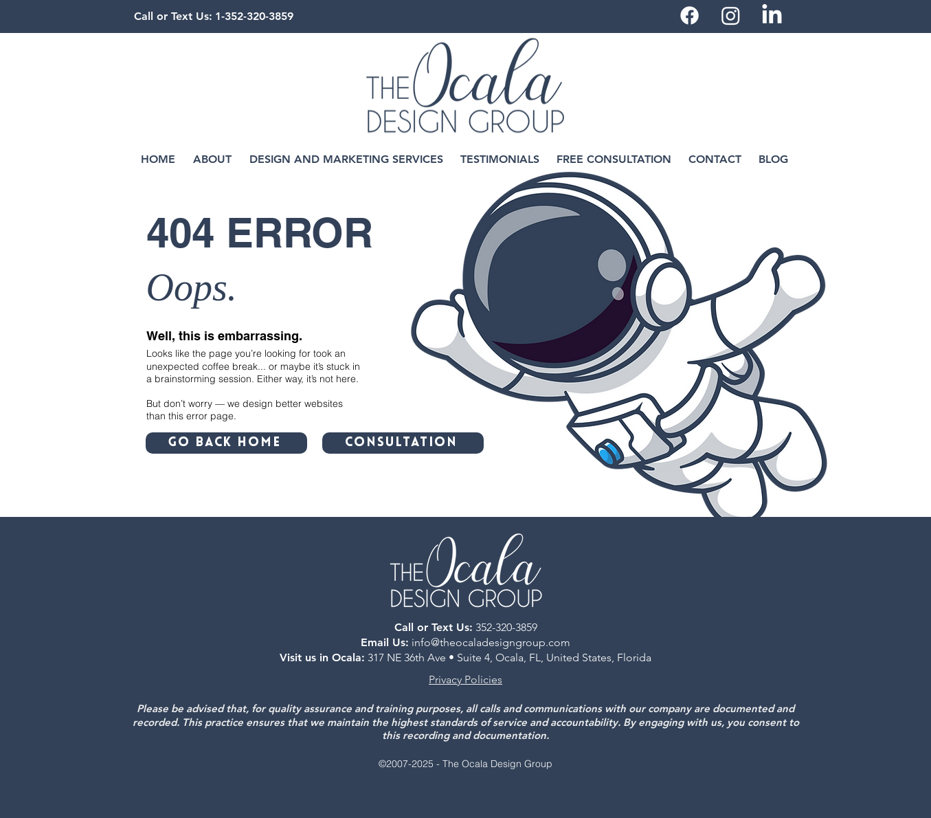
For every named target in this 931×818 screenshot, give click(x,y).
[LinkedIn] (772, 15)
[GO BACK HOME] (226, 443)
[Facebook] (689, 15)
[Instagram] (731, 15)
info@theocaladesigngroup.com (491, 642)
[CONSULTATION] (403, 443)
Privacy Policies (465, 679)
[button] (212, 159)
